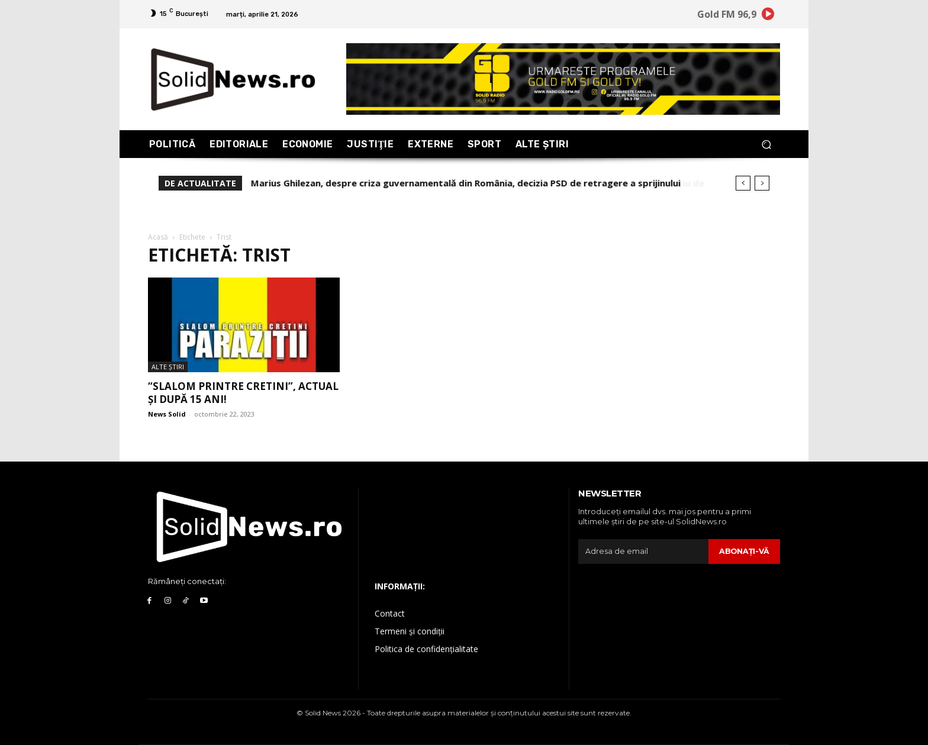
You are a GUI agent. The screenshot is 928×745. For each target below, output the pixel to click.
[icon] (768, 16)
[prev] (743, 183)
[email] (642, 551)
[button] (766, 144)
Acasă (158, 237)
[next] (762, 183)
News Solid (167, 413)
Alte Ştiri (168, 366)
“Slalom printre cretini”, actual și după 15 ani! (243, 392)
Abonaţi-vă (743, 551)
